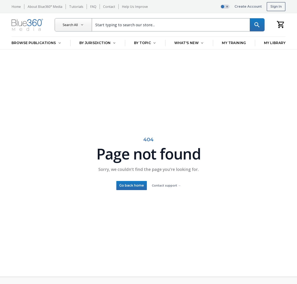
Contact (109, 6)
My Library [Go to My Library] (274, 43)
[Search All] (73, 24)
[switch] (225, 7)
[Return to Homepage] (27, 25)
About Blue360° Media (45, 6)
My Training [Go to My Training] (234, 43)
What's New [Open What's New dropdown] (189, 43)
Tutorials (76, 6)
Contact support (166, 185)
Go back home (131, 185)
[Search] (257, 24)
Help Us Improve (135, 6)
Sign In (276, 6)
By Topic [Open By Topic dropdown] (145, 43)
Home (16, 6)
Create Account (248, 6)
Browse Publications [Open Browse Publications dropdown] (36, 43)
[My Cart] (280, 24)
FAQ (93, 6)
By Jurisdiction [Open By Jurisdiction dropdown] (97, 43)
